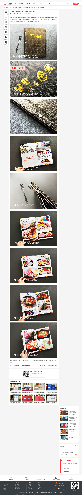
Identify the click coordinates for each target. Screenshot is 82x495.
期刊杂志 (5, 488)
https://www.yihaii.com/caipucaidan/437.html (47, 360)
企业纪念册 (6, 34)
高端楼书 (39, 488)
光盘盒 (39, 487)
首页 (15, 3)
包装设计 (5, 489)
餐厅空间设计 (30, 488)
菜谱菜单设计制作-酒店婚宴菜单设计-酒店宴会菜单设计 (51, 365)
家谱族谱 (5, 44)
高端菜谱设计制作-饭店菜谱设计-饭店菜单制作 (23, 365)
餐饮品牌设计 (30, 485)
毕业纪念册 (6, 24)
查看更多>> (75, 408)
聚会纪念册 (6, 29)
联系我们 (48, 3)
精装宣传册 (5, 485)
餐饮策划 (35, 3)
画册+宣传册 (6, 14)
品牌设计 (21, 3)
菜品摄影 (29, 487)
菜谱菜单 (20, 7)
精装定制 (41, 3)
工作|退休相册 (17, 488)
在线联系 (60, 488)
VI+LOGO (6, 19)
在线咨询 (76, 3)
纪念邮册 (39, 485)
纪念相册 (28, 3)
